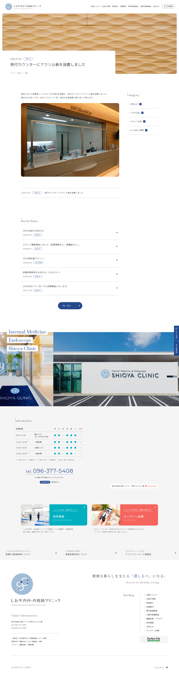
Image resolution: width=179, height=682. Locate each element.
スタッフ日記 (138, 121)
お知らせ (19, 73)
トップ (12, 73)
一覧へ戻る (66, 306)
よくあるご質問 (138, 130)
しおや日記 (137, 113)
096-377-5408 (53, 470)
